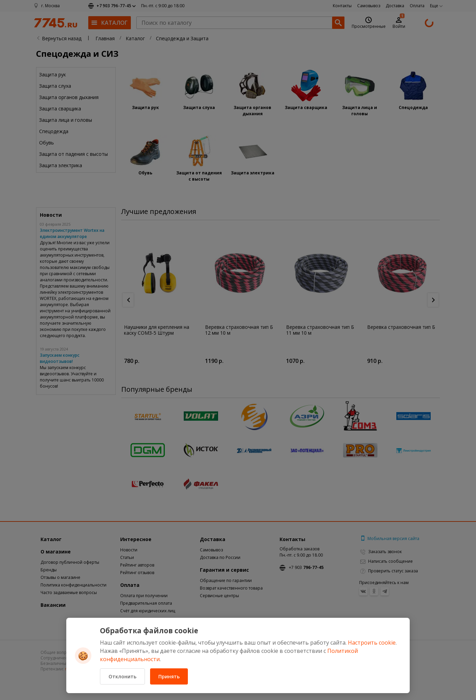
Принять (169, 676)
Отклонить (122, 676)
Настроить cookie (372, 642)
